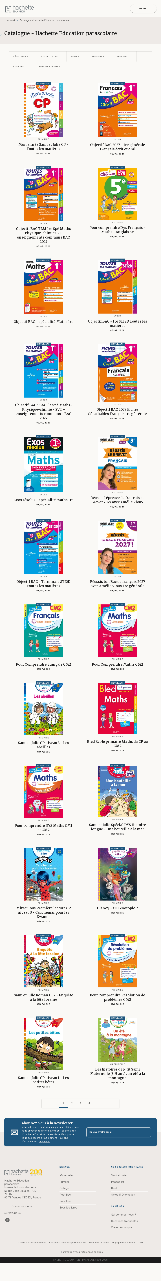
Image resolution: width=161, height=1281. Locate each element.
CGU (140, 1242)
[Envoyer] (146, 1132)
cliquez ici (44, 1141)
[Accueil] (19, 8)
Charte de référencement (32, 1242)
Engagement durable (123, 1242)
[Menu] (143, 8)
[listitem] (7, 1220)
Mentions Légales (99, 1242)
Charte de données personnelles (67, 1242)
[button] (23, 56)
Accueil (11, 20)
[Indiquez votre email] (114, 1132)
